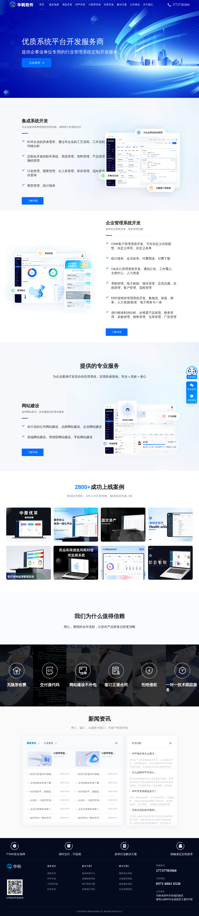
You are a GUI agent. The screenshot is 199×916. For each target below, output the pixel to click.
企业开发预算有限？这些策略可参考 (42, 809)
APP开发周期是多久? (144, 791)
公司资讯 (135, 4)
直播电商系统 (88, 878)
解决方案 (122, 4)
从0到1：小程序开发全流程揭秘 (42, 800)
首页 (41, 4)
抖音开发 (109, 4)
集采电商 (54, 4)
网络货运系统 (125, 873)
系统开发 (67, 4)
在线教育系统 (125, 878)
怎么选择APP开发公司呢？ (147, 772)
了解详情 (33, 200)
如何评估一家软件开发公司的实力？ (42, 817)
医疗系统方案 (88, 884)
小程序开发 (94, 4)
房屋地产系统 (88, 889)
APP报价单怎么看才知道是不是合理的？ (154, 753)
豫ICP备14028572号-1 (113, 911)
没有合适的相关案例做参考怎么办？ (152, 810)
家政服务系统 (125, 884)
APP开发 (80, 4)
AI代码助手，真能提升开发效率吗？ (42, 791)
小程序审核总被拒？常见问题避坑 (61, 753)
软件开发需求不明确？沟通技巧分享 (42, 774)
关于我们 (148, 4)
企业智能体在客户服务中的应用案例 (42, 782)
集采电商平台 (88, 873)
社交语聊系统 (125, 889)
